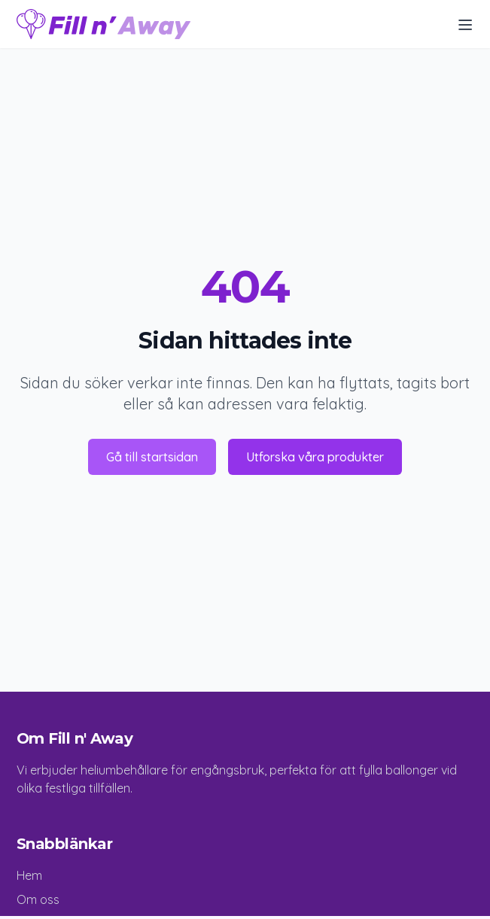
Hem (29, 875)
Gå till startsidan (152, 456)
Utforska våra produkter (315, 456)
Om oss (38, 899)
